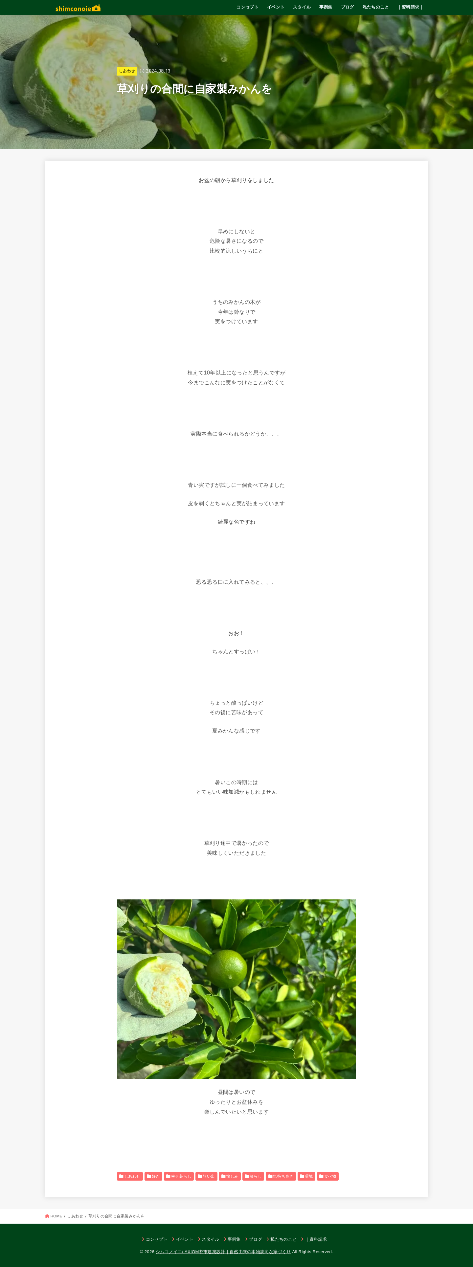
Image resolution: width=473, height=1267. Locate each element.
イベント (276, 7)
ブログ (347, 7)
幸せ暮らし (181, 1176)
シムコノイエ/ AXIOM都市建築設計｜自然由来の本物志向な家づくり (223, 1251)
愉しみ (232, 1176)
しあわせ (127, 71)
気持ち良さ (283, 1176)
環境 (309, 1176)
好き (156, 1176)
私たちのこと (376, 7)
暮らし (256, 1176)
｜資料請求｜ (410, 7)
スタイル (302, 7)
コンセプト (247, 7)
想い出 (209, 1176)
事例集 (325, 7)
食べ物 (330, 1176)
